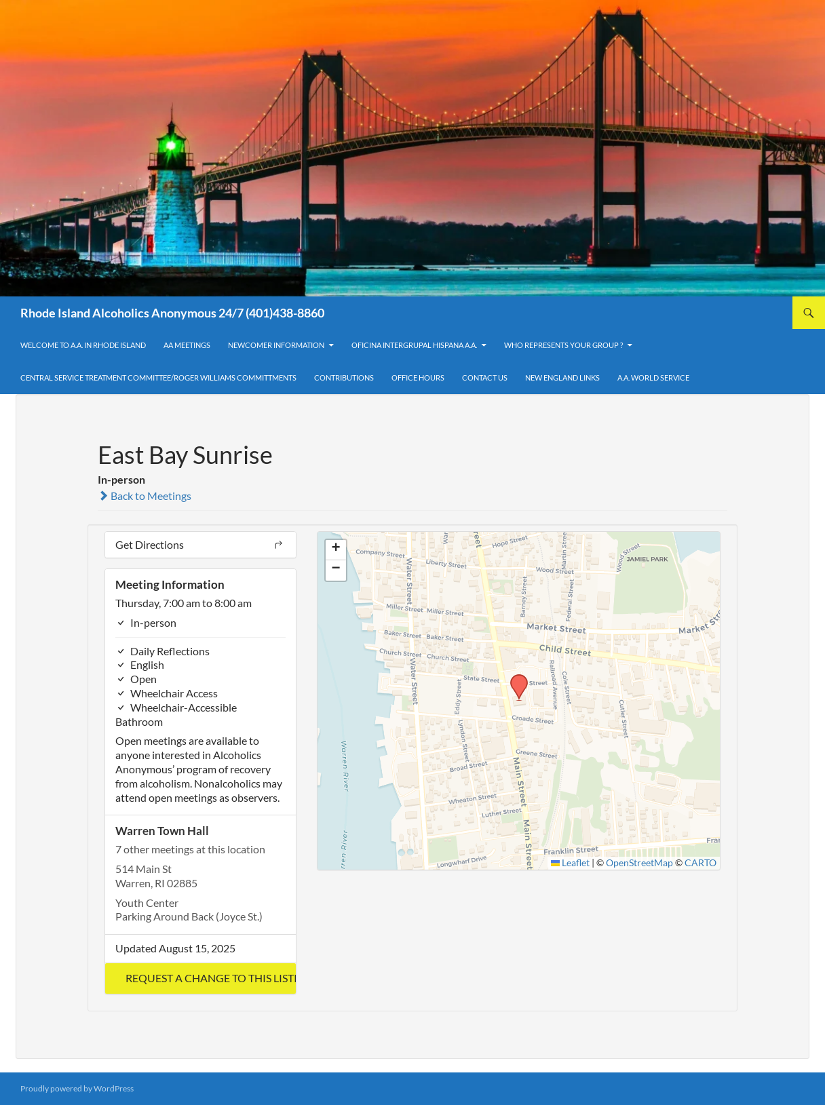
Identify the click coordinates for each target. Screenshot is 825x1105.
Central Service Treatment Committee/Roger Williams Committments (158, 377)
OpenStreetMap (639, 862)
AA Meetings (187, 345)
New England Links (562, 377)
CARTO (700, 862)
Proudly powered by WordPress (77, 1088)
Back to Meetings (144, 495)
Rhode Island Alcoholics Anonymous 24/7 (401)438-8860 (172, 312)
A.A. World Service (653, 377)
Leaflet (570, 862)
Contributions (344, 377)
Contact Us (484, 377)
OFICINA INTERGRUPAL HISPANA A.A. (414, 345)
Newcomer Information (276, 345)
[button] (200, 978)
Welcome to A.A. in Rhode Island (83, 345)
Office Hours (417, 377)
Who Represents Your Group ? (563, 345)
